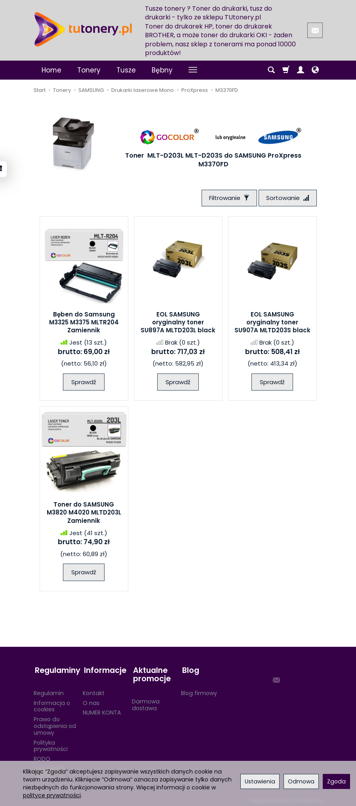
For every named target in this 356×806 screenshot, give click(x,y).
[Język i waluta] (315, 70)
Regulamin (49, 690)
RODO (42, 756)
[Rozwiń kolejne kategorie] (193, 70)
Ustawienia (260, 781)
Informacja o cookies (52, 703)
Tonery (89, 70)
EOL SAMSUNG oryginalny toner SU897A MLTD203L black (178, 323)
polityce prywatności (52, 795)
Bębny (162, 70)
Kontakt (94, 690)
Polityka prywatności (51, 743)
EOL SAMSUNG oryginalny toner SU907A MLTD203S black (272, 323)
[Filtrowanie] (227, 198)
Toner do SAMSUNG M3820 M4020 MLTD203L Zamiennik (84, 513)
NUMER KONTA (102, 710)
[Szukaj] (271, 70)
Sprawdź (83, 383)
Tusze (126, 70)
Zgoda (336, 781)
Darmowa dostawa (146, 702)
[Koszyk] (285, 70)
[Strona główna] (83, 29)
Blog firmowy (199, 690)
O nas (91, 700)
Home (51, 70)
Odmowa (301, 781)
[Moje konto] (300, 70)
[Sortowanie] (287, 198)
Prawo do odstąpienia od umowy (55, 723)
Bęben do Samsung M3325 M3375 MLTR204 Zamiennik (84, 323)
